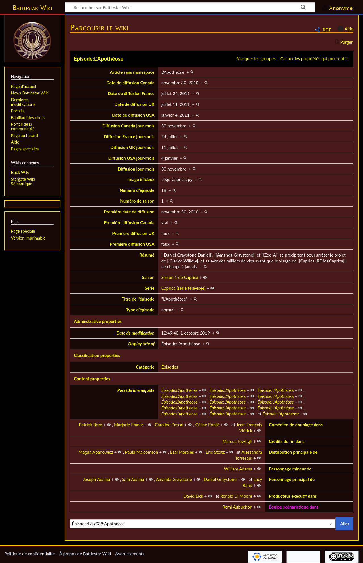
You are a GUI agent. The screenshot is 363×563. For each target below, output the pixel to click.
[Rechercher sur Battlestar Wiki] (190, 7)
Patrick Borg (90, 424)
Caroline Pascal (169, 424)
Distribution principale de (293, 452)
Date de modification (136, 332)
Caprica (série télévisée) (183, 288)
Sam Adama (133, 479)
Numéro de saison (137, 200)
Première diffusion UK (133, 233)
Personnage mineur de (290, 468)
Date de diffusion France (131, 93)
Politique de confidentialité (29, 553)
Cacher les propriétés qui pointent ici (315, 58)
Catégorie (145, 366)
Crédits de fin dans (286, 441)
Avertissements (129, 553)
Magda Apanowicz (96, 452)
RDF (327, 29)
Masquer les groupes (256, 58)
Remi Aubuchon (237, 506)
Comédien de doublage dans (296, 424)
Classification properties (97, 355)
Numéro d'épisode (137, 190)
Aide (344, 28)
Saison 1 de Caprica (179, 277)
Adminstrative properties (98, 321)
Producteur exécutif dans (293, 496)
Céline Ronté (207, 424)
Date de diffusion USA (133, 114)
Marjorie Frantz (128, 424)
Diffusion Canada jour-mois (128, 125)
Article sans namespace (132, 72)
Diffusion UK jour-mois (132, 147)
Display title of (141, 343)
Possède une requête (136, 390)
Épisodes (169, 366)
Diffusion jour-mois (136, 168)
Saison (148, 277)
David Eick (193, 496)
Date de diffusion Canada (130, 82)
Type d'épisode (140, 309)
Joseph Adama (96, 479)
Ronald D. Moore (236, 496)
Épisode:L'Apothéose (98, 58)
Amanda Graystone (174, 479)
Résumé (146, 254)
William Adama (238, 468)
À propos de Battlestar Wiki (85, 553)
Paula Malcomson (141, 452)
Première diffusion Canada (129, 222)
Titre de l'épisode (138, 298)
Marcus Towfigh (237, 441)
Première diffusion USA (132, 244)
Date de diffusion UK (134, 104)
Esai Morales (182, 452)
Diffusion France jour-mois (129, 136)
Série (150, 288)
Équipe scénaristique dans (293, 506)
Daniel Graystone (220, 479)
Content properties (92, 378)
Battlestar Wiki (32, 8)
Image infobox (141, 179)
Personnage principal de (292, 479)
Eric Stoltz (215, 452)
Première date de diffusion (129, 211)
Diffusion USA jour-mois (131, 158)
